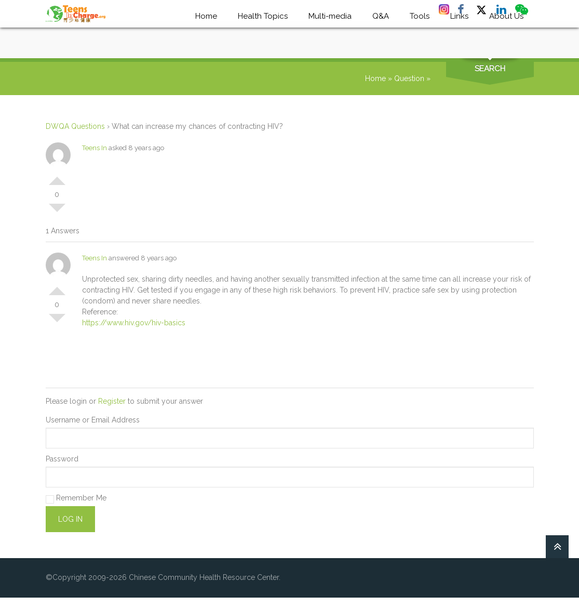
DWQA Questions (75, 126)
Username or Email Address (93, 420)
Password (62, 459)
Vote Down (57, 212)
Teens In (94, 148)
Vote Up (57, 176)
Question (409, 78)
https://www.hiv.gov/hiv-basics (133, 323)
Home (375, 78)
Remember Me (76, 499)
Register (112, 401)
